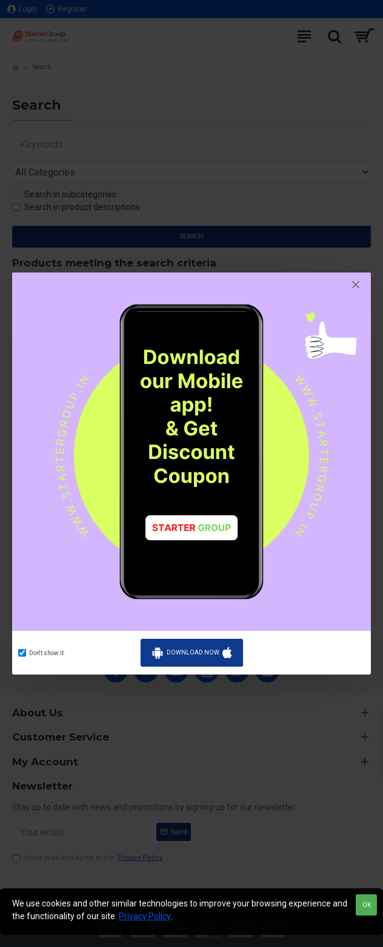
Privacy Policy (145, 916)
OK (366, 905)
